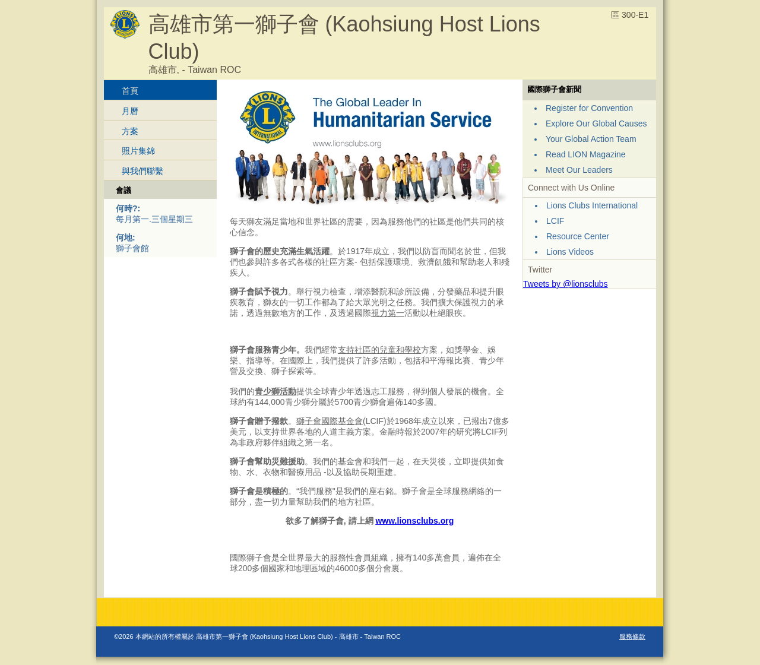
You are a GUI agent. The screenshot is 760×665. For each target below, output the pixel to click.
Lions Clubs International (592, 205)
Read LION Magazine (586, 154)
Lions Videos (570, 251)
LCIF (555, 221)
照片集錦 (138, 151)
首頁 (130, 91)
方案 (130, 131)
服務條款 (632, 636)
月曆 (130, 111)
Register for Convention (589, 108)
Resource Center (577, 236)
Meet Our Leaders (579, 170)
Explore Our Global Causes (596, 123)
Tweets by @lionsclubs (565, 284)
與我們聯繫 (142, 171)
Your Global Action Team (591, 139)
